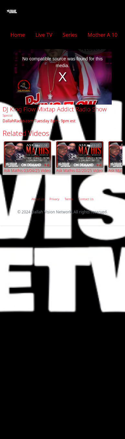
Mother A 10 (102, 34)
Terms (69, 199)
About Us (37, 199)
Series (70, 34)
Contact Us (85, 199)
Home (17, 34)
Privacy (54, 199)
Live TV (44, 34)
